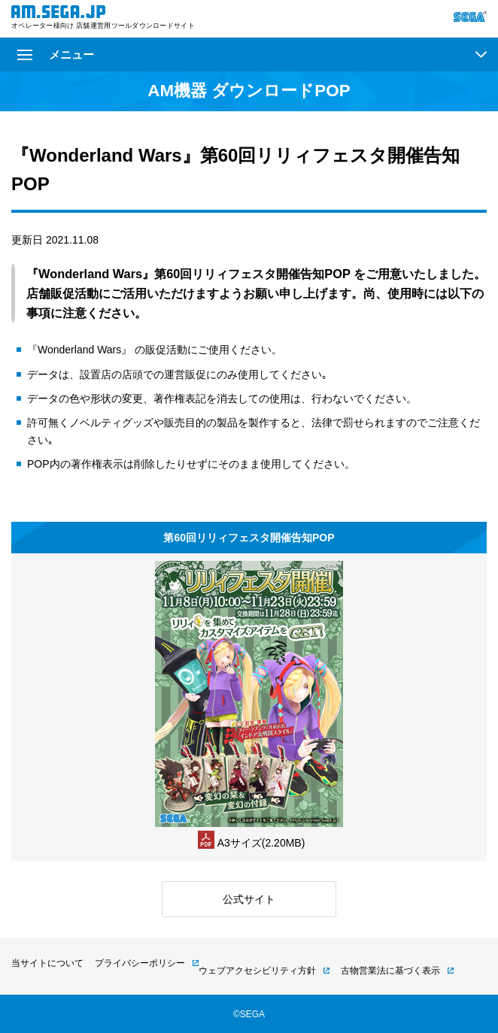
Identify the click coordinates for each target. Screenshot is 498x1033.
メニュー (55, 54)
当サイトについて (47, 963)
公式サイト (249, 899)
